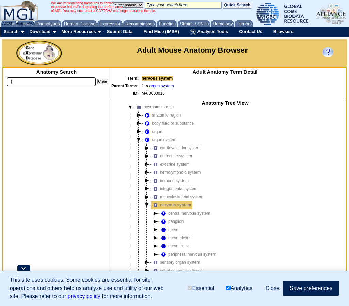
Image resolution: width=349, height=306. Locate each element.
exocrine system (170, 164)
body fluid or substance (168, 123)
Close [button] (273, 288)
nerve (168, 230)
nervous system (171, 205)
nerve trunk (174, 246)
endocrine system (171, 156)
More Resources (78, 31)
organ (152, 131)
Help (19, 23)
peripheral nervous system (187, 254)
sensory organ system (175, 262)
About (7, 23)
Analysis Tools (209, 32)
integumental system (174, 189)
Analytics (239, 288)
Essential (201, 288)
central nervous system (184, 213)
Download (39, 31)
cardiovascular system (176, 148)
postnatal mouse (154, 107)
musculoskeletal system (177, 197)
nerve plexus (175, 238)
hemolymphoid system (176, 172)
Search (11, 31)
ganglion (171, 221)
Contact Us (251, 31)
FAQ (30, 23)
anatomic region (162, 115)
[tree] (225, 202)
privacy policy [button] (84, 296)
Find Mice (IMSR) (161, 31)
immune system (170, 181)
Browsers (283, 31)
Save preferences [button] (311, 288)
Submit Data (120, 31)
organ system (161, 85)
